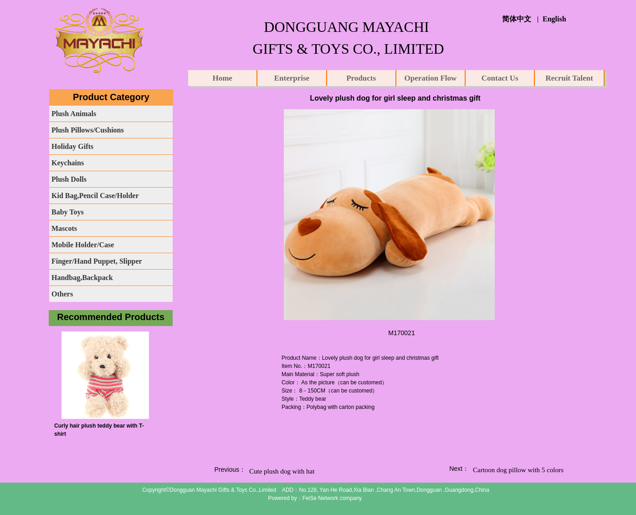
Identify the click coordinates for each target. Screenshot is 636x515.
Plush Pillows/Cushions (87, 130)
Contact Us (500, 78)
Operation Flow (431, 78)
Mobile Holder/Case (82, 245)
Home (222, 78)
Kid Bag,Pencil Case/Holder (95, 195)
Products (361, 78)
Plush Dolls (69, 179)
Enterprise (291, 78)
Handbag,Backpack (82, 277)
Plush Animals (73, 113)
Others (62, 294)
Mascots (64, 228)
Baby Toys (67, 212)
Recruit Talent (569, 78)
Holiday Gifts (72, 146)
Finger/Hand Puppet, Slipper (96, 261)
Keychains (67, 163)
